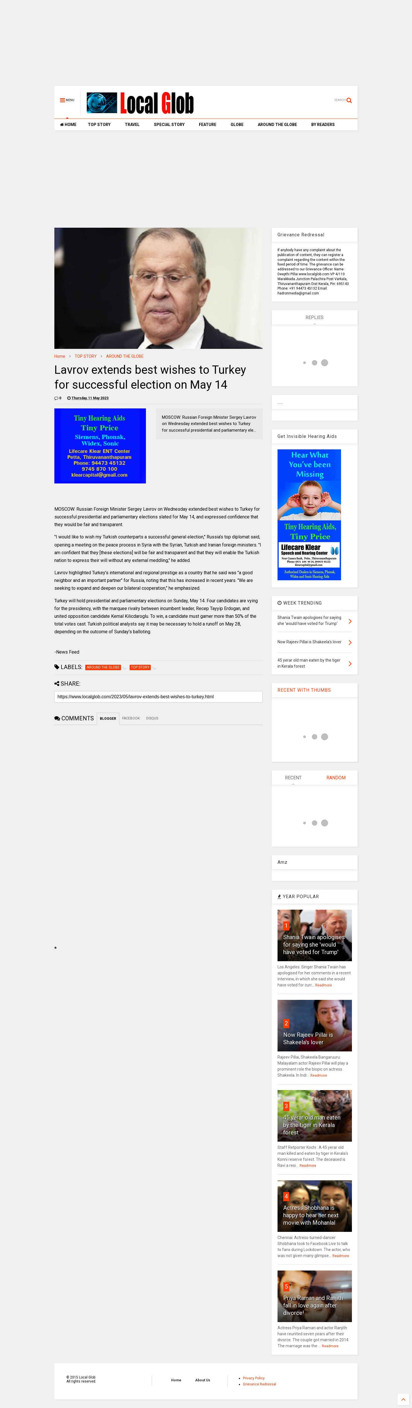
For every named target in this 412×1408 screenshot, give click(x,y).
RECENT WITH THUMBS (304, 690)
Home (59, 356)
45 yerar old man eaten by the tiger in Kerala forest (311, 1125)
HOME (68, 124)
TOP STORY (99, 124)
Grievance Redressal (259, 1384)
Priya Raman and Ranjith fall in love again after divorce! (313, 1305)
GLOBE (237, 124)
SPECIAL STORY (169, 124)
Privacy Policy (254, 1378)
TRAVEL (132, 124)
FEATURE (207, 124)
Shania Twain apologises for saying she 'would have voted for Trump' (314, 944)
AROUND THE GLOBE (277, 124)
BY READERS (323, 124)
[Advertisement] (206, 46)
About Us (202, 1380)
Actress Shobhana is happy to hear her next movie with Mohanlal (311, 1215)
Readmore (323, 985)
